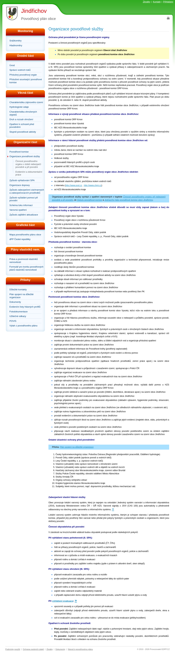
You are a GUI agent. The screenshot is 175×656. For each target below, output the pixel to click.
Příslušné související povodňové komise (25, 81)
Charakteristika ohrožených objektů (23, 113)
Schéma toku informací (21, 205)
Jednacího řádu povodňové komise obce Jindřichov (129, 200)
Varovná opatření (18, 210)
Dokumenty (15, 302)
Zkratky (146, 1)
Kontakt (156, 1)
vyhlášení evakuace (62, 601)
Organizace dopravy (19, 185)
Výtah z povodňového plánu (23, 325)
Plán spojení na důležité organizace (21, 296)
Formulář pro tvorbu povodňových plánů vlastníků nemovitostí (26, 268)
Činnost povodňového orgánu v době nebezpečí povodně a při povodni (28, 164)
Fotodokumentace (18, 311)
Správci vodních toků (20, 70)
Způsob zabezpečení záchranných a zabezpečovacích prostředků (26, 191)
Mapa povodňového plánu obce (25, 234)
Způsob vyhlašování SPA (22, 180)
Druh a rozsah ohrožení (21, 119)
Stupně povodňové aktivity (22, 131)
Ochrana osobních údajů (33, 649)
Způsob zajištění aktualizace (23, 214)
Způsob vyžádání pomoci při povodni (23, 199)
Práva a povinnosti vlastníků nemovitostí (23, 260)
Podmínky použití (12, 649)
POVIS (12, 321)
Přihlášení (168, 1)
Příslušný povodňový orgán (23, 74)
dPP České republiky (20, 239)
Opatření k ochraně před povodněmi (21, 126)
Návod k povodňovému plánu (80, 649)
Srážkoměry (15, 40)
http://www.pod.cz (73, 185)
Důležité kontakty (18, 289)
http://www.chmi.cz (92, 185)
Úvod (12, 65)
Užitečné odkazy (17, 316)
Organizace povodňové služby (24, 156)
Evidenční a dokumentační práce (28, 173)
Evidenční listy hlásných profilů (24, 306)
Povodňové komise (19, 151)
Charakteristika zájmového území (26, 102)
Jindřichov (34, 11)
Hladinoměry (15, 45)
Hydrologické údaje (19, 107)
